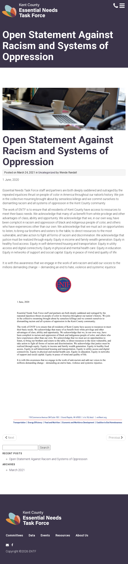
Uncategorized (46, 172)
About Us (82, 535)
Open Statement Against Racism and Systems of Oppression (57, 151)
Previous (116, 437)
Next (9, 437)
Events (45, 535)
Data (32, 535)
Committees (14, 535)
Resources (63, 535)
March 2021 (17, 470)
